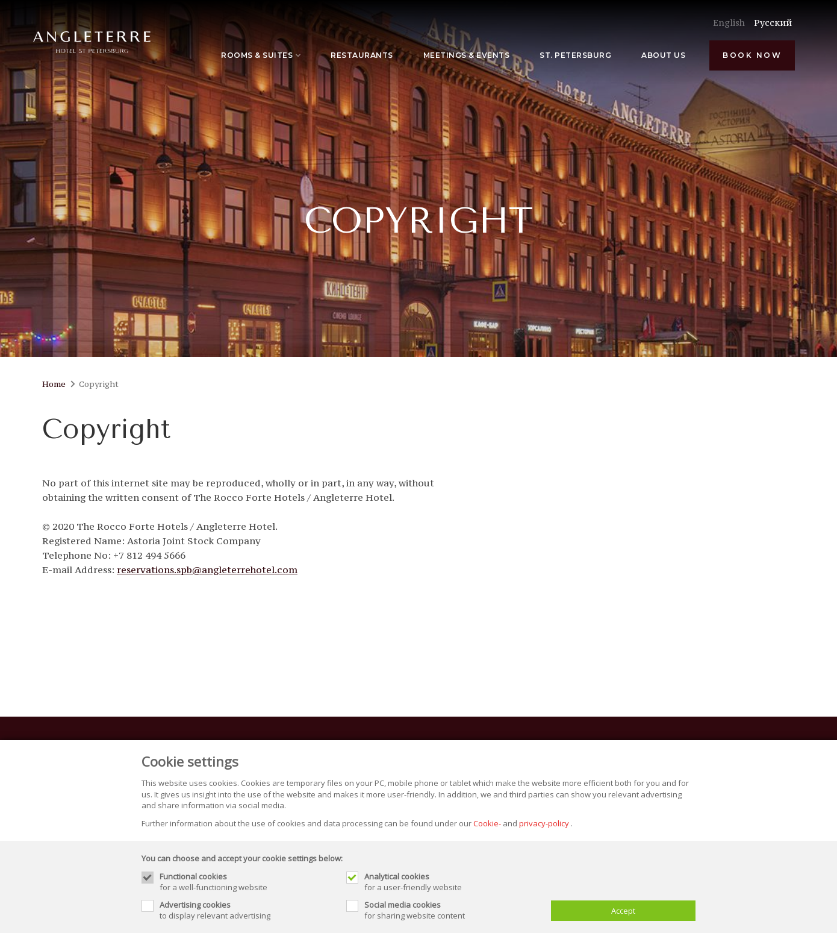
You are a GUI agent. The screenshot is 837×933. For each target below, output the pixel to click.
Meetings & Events (466, 55)
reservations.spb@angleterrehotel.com (207, 570)
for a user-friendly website (451, 882)
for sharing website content (451, 910)
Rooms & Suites (260, 55)
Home (54, 384)
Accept (623, 910)
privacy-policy (544, 823)
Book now (752, 55)
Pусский (773, 22)
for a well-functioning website (247, 882)
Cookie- (487, 823)
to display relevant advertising (247, 910)
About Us (663, 55)
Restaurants (362, 55)
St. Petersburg (575, 55)
